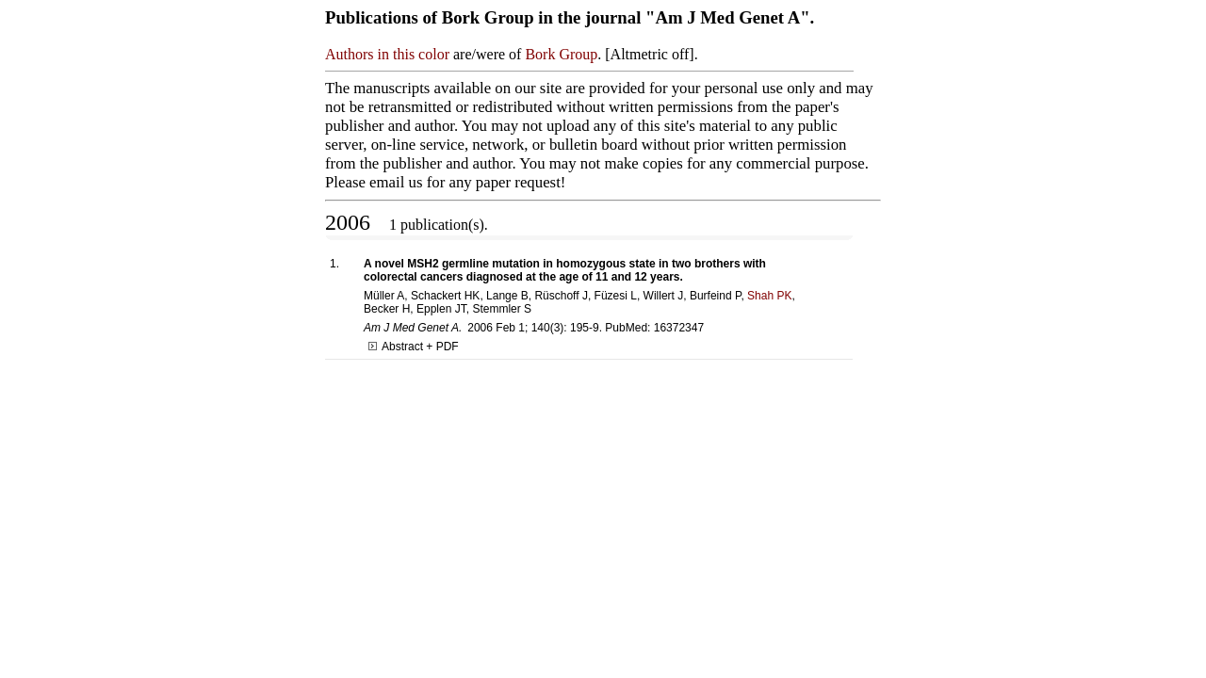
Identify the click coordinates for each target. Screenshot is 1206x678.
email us (395, 182)
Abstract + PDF (413, 346)
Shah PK (769, 295)
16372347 (679, 327)
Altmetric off (650, 54)
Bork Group (561, 54)
